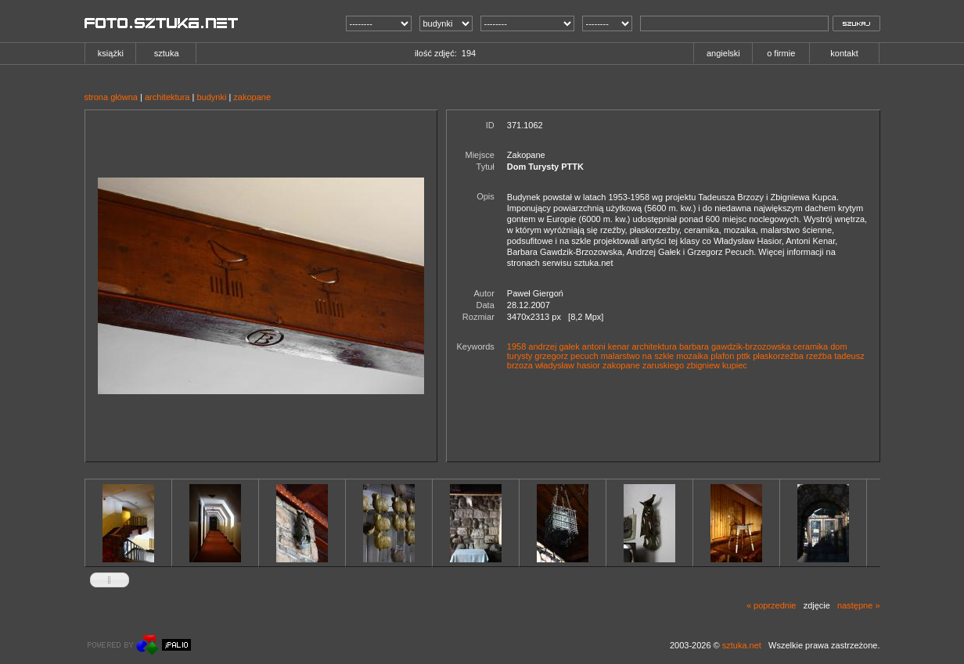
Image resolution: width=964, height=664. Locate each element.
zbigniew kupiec (716, 365)
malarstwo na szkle (637, 356)
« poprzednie (771, 605)
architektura (167, 97)
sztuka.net (741, 645)
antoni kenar (606, 346)
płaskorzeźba (778, 356)
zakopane (252, 97)
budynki (211, 97)
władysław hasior (567, 365)
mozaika (692, 356)
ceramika (811, 346)
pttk (743, 356)
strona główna (111, 97)
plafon (722, 356)
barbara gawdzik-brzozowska (734, 346)
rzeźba (819, 356)
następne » (858, 605)
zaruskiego (663, 365)
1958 (516, 346)
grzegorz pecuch (566, 356)
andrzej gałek (553, 346)
